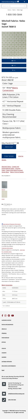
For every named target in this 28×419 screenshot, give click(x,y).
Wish (14, 60)
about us (4, 329)
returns (4, 348)
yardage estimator (7, 361)
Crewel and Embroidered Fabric (10, 167)
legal (3, 370)
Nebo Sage (20, 10)
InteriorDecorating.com (10, 1)
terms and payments (7, 324)
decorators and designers (9, 366)
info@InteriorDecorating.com (16, 393)
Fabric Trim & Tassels (17, 172)
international (5, 337)
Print (14, 65)
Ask (14, 70)
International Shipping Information (11, 224)
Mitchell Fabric (6, 167)
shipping (4, 333)
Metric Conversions (10, 89)
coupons (4, 352)
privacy (4, 342)
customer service (6, 320)
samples (4, 357)
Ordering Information (7, 248)
